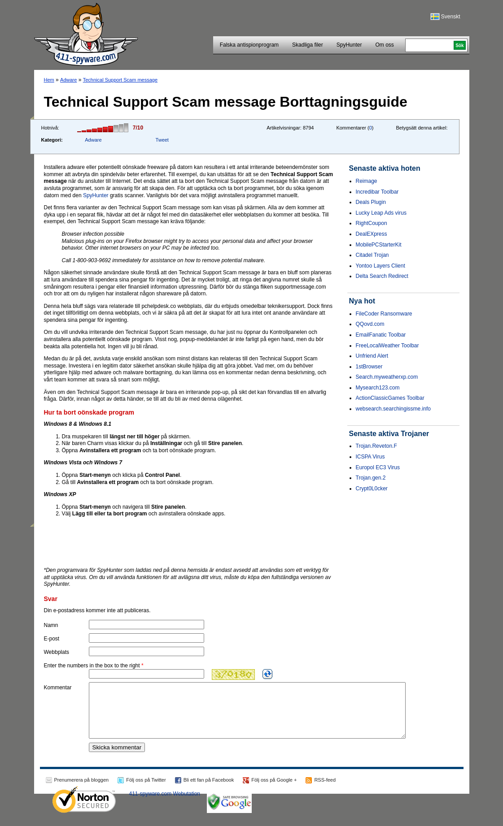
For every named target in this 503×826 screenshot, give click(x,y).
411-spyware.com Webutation (165, 804)
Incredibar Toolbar (377, 192)
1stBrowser (369, 366)
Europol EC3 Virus (378, 467)
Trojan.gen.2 (371, 478)
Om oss (384, 45)
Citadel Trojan (372, 255)
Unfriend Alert (372, 356)
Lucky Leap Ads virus (381, 213)
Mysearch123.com (378, 388)
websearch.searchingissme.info (393, 409)
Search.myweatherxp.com (387, 377)
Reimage (366, 181)
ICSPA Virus (370, 457)
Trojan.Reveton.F (376, 446)
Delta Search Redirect (382, 276)
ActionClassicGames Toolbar (390, 398)
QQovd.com (370, 324)
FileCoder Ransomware (384, 314)
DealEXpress (371, 234)
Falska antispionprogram (249, 45)
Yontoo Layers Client (380, 266)
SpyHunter (349, 45)
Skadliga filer (307, 45)
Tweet (162, 140)
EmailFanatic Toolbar (381, 335)
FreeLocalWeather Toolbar (387, 345)
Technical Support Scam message (120, 79)
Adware (68, 79)
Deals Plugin (371, 202)
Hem (49, 79)
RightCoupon (371, 223)
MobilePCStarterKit (379, 245)
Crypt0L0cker (372, 488)
